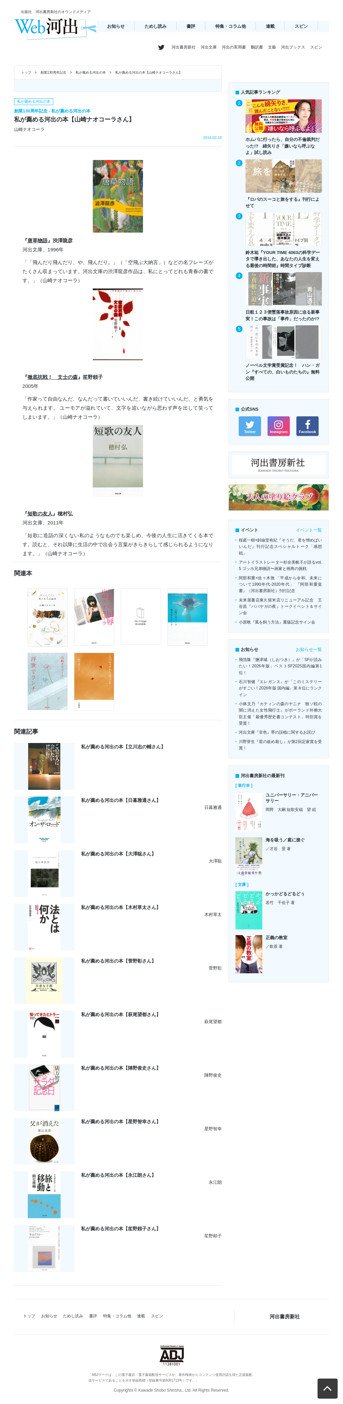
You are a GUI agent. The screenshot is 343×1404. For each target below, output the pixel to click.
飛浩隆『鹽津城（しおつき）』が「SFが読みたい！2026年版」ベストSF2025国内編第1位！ (280, 666)
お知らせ (116, 26)
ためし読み (155, 26)
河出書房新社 (184, 47)
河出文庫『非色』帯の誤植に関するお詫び (277, 732)
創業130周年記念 (53, 72)
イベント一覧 (309, 529)
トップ (26, 72)
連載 (270, 26)
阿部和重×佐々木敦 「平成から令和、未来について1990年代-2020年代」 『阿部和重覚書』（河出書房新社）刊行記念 (280, 584)
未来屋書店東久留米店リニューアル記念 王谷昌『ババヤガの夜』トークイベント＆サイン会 (280, 606)
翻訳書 (257, 47)
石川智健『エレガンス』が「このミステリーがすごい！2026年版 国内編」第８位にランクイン (280, 688)
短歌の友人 (40, 513)
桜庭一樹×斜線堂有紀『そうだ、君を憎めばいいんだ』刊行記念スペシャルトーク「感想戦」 (280, 547)
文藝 (272, 47)
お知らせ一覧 (309, 649)
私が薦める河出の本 (91, 72)
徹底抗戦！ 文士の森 (52, 377)
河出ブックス (293, 47)
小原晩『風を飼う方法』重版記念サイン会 (277, 622)
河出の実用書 (234, 47)
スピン (301, 26)
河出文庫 (209, 47)
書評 (191, 26)
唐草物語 (37, 240)
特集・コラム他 (230, 26)
